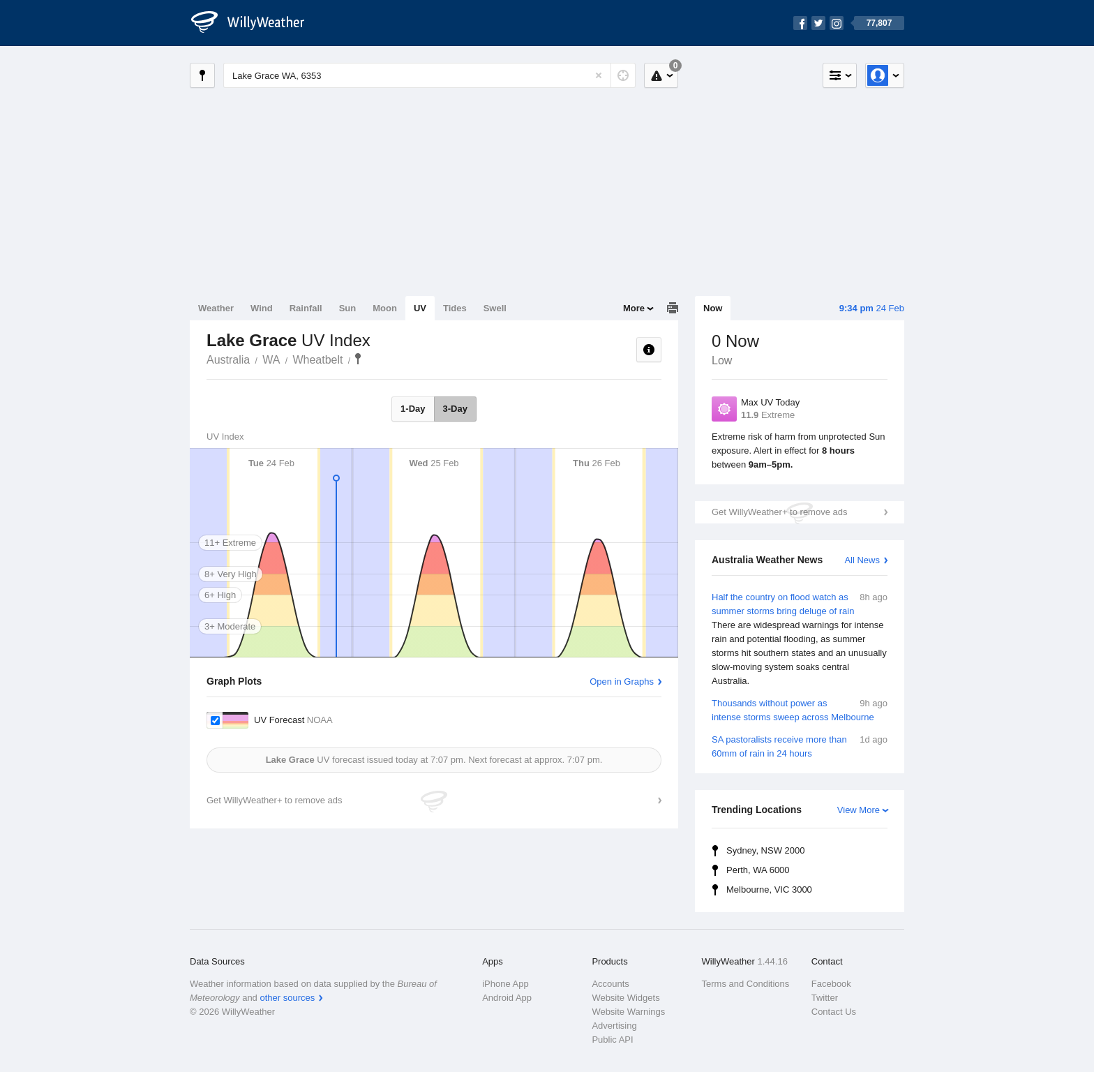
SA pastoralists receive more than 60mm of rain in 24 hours (799, 746)
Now (712, 308)
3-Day (455, 408)
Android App (507, 997)
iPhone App (505, 983)
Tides (455, 308)
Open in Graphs (622, 681)
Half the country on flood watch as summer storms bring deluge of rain (799, 639)
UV (420, 308)
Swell (495, 308)
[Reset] (598, 75)
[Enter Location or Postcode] (429, 75)
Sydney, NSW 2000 (765, 850)
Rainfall (306, 308)
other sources (287, 997)
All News (862, 560)
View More (858, 810)
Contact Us (833, 1011)
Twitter (824, 997)
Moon (385, 308)
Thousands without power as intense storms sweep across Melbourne (799, 709)
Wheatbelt (317, 360)
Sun (348, 308)
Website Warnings (628, 1011)
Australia (228, 360)
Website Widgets (625, 997)
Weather (216, 308)
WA (271, 360)
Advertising (614, 1025)
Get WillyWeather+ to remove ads (779, 512)
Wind (261, 308)
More (634, 308)
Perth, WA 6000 (758, 870)
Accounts (610, 983)
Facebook (831, 983)
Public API (612, 1039)
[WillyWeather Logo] (255, 23)
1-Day (412, 408)
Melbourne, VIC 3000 (769, 889)
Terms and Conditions (746, 983)
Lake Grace (358, 358)
